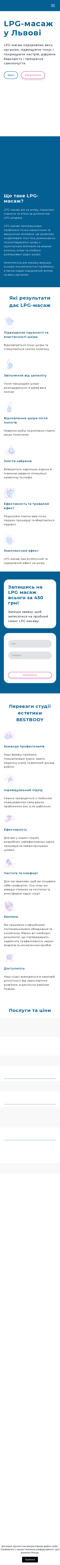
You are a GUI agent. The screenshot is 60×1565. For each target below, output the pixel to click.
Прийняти (30, 1559)
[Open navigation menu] (53, 5)
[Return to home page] (16, 5)
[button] (11, 75)
